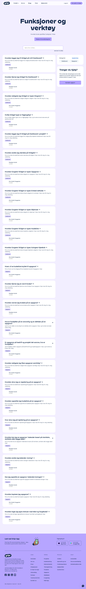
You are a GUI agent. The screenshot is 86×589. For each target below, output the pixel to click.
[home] (6, 3)
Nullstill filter (69, 58)
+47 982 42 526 (13, 569)
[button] (16, 3)
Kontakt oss (14, 571)
